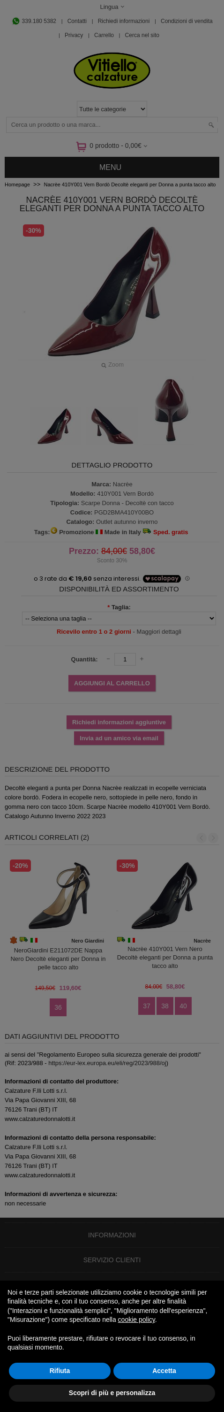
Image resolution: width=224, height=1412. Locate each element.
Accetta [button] (164, 1370)
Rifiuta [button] (60, 1370)
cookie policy (136, 1319)
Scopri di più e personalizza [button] (112, 1393)
